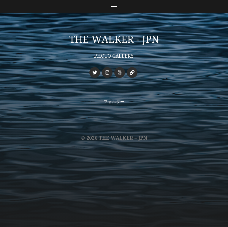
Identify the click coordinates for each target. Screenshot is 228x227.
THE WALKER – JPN (123, 138)
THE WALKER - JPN (114, 39)
